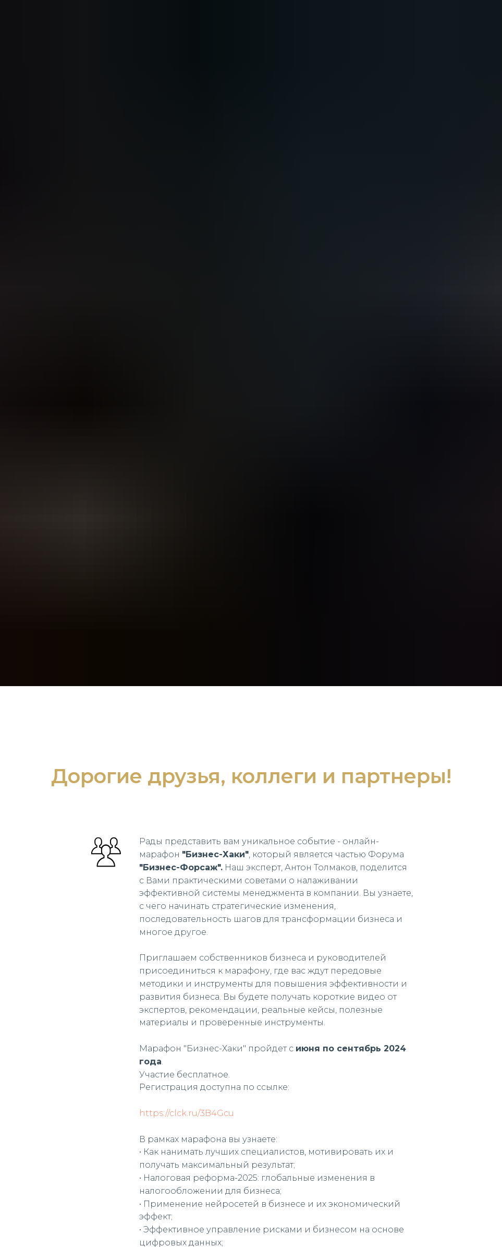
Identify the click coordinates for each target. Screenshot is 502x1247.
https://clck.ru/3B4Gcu (186, 1113)
